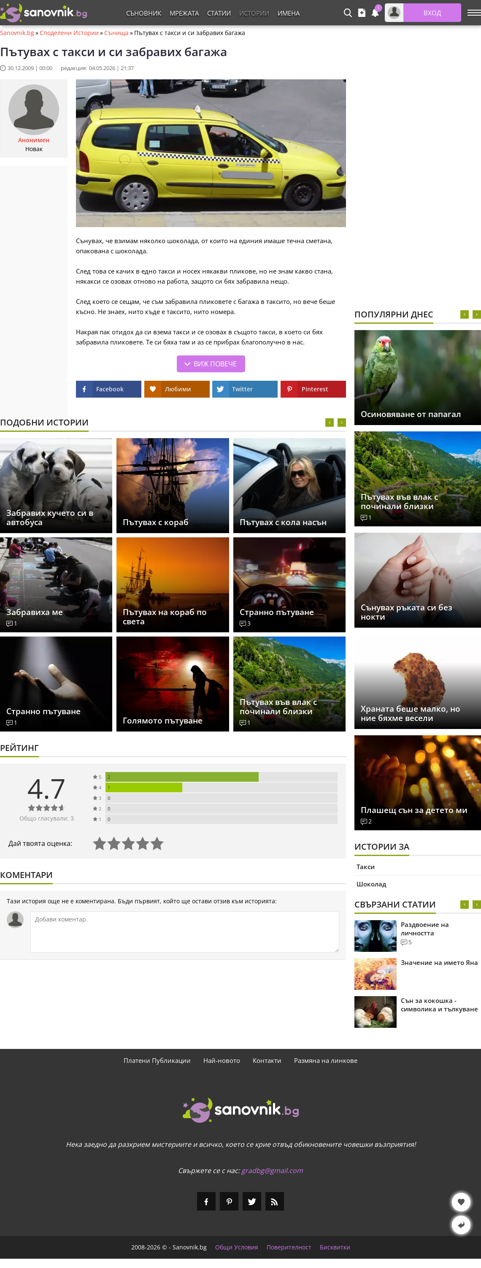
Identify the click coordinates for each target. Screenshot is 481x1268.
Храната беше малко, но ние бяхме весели (410, 713)
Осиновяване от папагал (411, 414)
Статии (219, 13)
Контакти (267, 1060)
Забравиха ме (34, 612)
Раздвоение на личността (425, 928)
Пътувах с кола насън (283, 522)
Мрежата (184, 13)
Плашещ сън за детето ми (414, 810)
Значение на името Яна (439, 962)
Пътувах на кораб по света (165, 617)
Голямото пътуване (163, 720)
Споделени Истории (69, 33)
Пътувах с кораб (156, 522)
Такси (366, 866)
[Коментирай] (184, 932)
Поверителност (289, 1247)
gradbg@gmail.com (272, 1170)
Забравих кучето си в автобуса (49, 517)
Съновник (143, 13)
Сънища (116, 33)
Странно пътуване (277, 612)
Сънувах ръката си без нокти (406, 612)
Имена (289, 13)
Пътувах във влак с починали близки (278, 706)
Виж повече (215, 363)
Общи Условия (236, 1247)
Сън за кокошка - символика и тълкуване (439, 1004)
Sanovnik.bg (17, 33)
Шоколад (371, 884)
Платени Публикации (157, 1060)
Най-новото (221, 1060)
